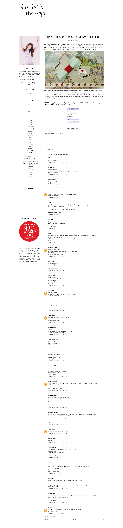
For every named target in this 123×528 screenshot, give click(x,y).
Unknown (50, 290)
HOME (75, 519)
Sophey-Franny (51, 306)
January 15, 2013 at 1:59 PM (57, 285)
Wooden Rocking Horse (30, 169)
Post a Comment (49, 516)
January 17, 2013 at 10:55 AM (57, 424)
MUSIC (29, 111)
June (30, 139)
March (30, 146)
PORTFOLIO (65, 9)
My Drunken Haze (30, 156)
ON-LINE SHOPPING (29, 100)
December (30, 126)
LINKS (88, 9)
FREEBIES (29, 107)
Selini (49, 219)
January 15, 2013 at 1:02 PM (57, 256)
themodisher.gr (51, 179)
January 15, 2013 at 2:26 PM (57, 310)
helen (49, 478)
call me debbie (51, 381)
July (30, 137)
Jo (48, 233)
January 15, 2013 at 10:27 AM (57, 197)
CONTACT (96, 9)
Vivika (49, 192)
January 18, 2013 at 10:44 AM (57, 473)
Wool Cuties (30, 166)
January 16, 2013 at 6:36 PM (57, 361)
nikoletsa (50, 261)
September (30, 133)
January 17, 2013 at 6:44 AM (57, 407)
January (30, 150)
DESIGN (29, 104)
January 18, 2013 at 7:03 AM (57, 442)
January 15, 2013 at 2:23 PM (57, 301)
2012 (29, 172)
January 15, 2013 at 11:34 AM (57, 228)
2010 (29, 176)
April (30, 144)
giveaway (52, 133)
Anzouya (50, 167)
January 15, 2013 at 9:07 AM (57, 162)
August (30, 135)
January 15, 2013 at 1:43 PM (57, 270)
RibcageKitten (51, 327)
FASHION (29, 93)
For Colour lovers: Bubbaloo (30, 159)
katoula (49, 202)
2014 (29, 122)
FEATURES (75, 9)
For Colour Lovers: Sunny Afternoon (30, 161)
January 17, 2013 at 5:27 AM (57, 376)
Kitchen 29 (59, 133)
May (30, 142)
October (30, 131)
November (30, 129)
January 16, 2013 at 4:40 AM (57, 334)
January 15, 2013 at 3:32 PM (57, 322)
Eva (49, 507)
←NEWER (46, 519)
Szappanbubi (51, 447)
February (30, 148)
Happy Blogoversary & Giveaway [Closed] (30, 164)
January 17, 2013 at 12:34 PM (57, 433)
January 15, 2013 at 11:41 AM (57, 242)
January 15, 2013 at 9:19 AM (57, 174)
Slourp (30, 152)
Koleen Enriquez (52, 339)
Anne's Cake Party (52, 412)
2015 (29, 120)
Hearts (30, 154)
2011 (29, 174)
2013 (29, 125)
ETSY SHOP (55, 9)
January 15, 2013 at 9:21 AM (57, 187)
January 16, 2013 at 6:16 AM (57, 347)
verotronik (50, 275)
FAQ (82, 9)
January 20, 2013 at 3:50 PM (57, 513)
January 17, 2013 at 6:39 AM (57, 390)
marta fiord (50, 352)
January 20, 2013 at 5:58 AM (57, 502)
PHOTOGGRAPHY (29, 96)
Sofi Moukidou (51, 247)
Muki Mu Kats (51, 395)
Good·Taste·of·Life (52, 366)
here (76, 103)
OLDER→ (103, 519)
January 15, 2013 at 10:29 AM (57, 214)
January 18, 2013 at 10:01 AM (57, 458)
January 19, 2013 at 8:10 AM (57, 488)
